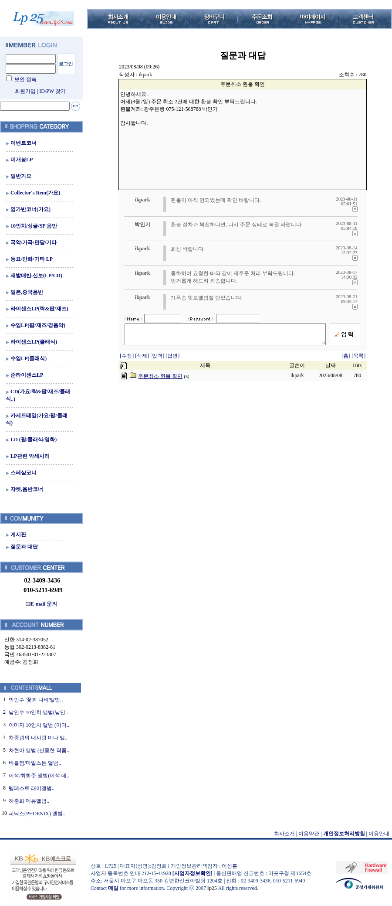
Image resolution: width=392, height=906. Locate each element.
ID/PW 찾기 (52, 91)
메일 (113, 888)
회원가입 (25, 91)
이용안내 (378, 834)
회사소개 (284, 834)
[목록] (358, 360)
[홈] (345, 360)
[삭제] (142, 360)
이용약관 (308, 834)
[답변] (172, 360)
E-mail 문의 (41, 604)
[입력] (158, 360)
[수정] (127, 360)
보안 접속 (25, 79)
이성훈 (229, 866)
